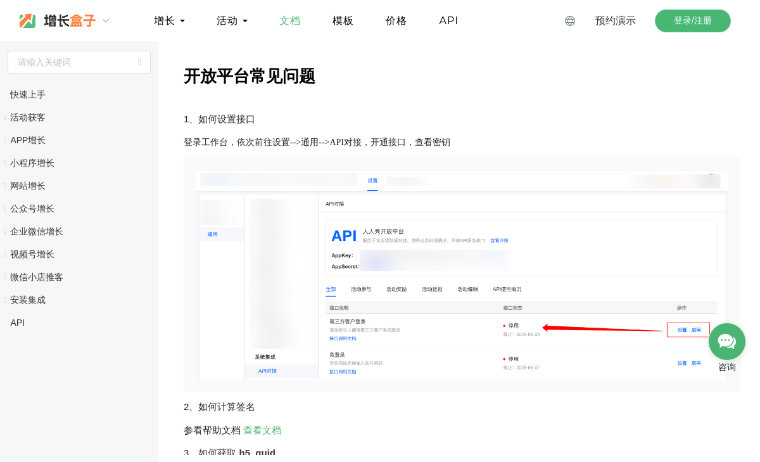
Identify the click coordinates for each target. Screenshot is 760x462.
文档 (290, 21)
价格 (396, 21)
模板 (343, 21)
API (449, 21)
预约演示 (615, 20)
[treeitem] (79, 94)
